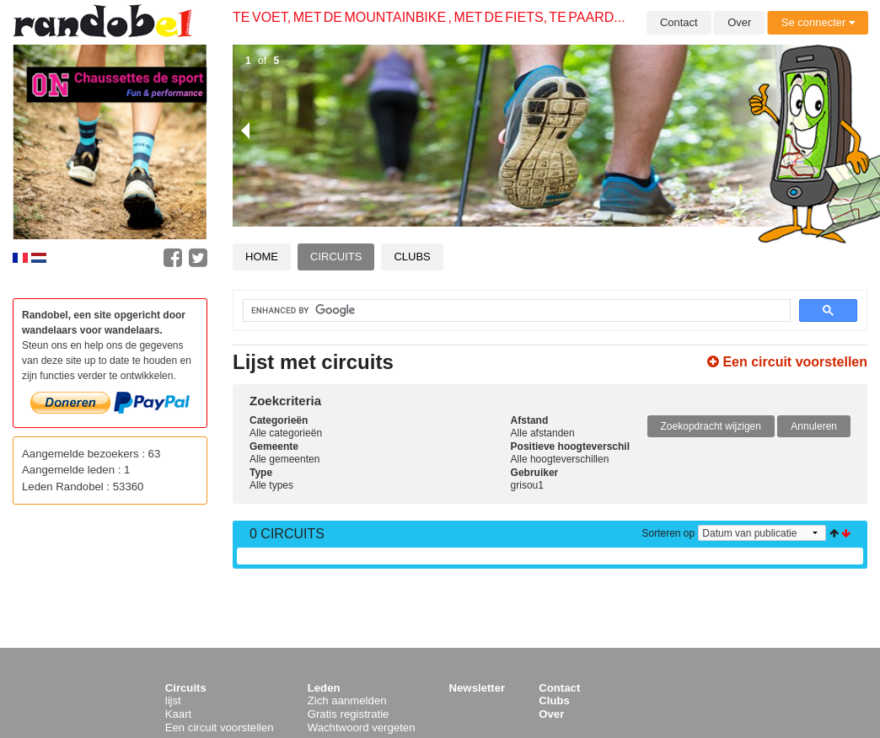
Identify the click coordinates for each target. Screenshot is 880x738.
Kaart (178, 714)
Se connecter (818, 22)
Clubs (412, 256)
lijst (173, 700)
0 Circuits (287, 534)
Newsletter (477, 688)
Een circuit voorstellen (787, 362)
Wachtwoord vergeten (362, 727)
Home (261, 256)
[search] (506, 311)
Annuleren (814, 426)
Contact (679, 22)
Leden (324, 688)
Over (739, 22)
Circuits (336, 256)
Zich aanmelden (347, 700)
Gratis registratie (348, 714)
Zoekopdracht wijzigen (711, 426)
